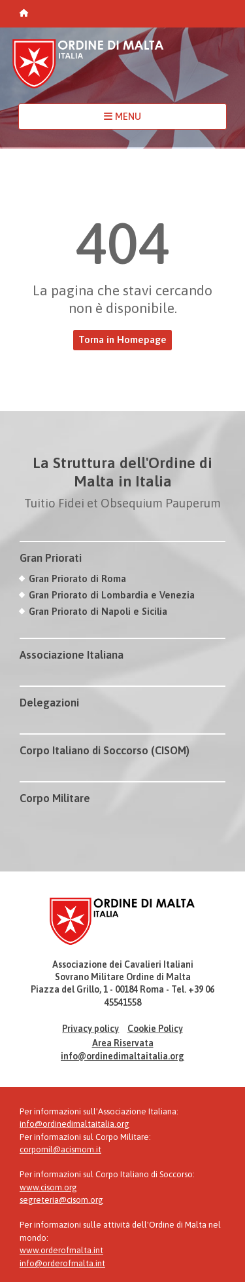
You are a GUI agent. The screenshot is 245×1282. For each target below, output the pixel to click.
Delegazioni (49, 702)
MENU (122, 116)
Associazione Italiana (71, 654)
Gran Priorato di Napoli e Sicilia (98, 611)
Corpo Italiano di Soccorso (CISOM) (104, 750)
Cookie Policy (155, 1028)
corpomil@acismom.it (60, 1149)
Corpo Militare (55, 798)
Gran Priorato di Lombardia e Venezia (112, 594)
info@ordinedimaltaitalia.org (122, 1056)
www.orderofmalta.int (61, 1250)
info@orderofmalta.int (62, 1263)
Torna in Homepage (122, 339)
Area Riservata (123, 1043)
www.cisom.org (48, 1187)
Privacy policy (90, 1028)
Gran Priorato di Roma (77, 578)
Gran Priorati (51, 557)
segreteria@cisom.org (61, 1200)
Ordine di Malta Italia (88, 69)
